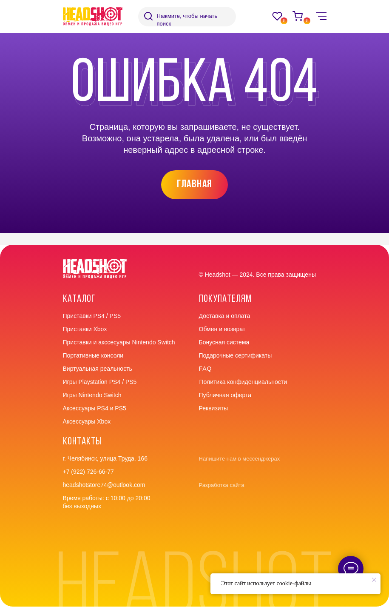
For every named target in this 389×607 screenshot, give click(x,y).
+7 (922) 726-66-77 (88, 471)
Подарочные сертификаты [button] (235, 355)
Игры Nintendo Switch (92, 395)
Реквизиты (213, 408)
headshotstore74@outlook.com (104, 484)
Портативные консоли (93, 355)
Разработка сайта (221, 485)
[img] (148, 16)
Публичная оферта (225, 395)
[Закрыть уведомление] (374, 580)
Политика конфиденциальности (243, 381)
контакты (82, 442)
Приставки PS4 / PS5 (92, 315)
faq (205, 368)
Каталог (79, 299)
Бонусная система (224, 342)
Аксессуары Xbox (87, 421)
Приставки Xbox (85, 329)
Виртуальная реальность (97, 368)
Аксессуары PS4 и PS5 (94, 408)
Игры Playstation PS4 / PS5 (100, 381)
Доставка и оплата (224, 315)
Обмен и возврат (222, 329)
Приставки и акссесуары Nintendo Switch (119, 342)
